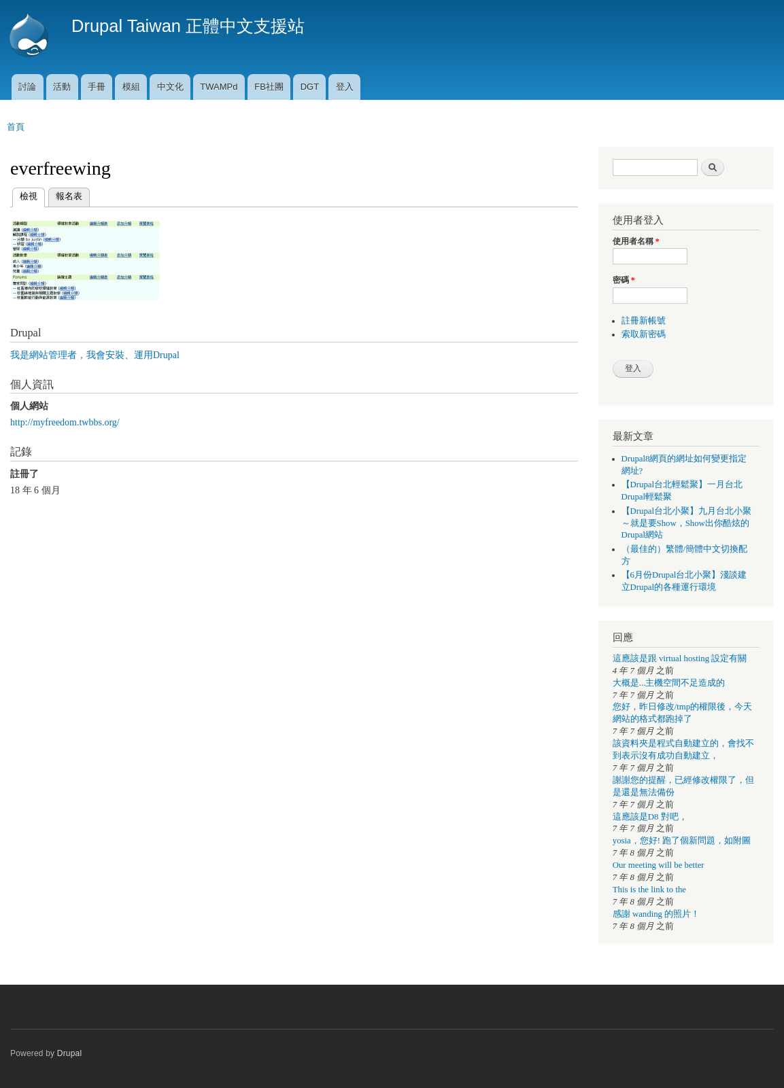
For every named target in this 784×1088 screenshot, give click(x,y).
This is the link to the (649, 889)
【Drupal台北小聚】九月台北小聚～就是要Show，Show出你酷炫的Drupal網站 (686, 523)
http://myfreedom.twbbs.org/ (65, 422)
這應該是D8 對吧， (650, 817)
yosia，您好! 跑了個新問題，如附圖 (682, 840)
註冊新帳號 (643, 321)
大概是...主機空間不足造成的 (669, 683)
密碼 (624, 280)
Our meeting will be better (658, 865)
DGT (310, 87)
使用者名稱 (636, 241)
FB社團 (269, 87)
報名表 (69, 196)
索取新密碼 (643, 334)
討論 (27, 87)
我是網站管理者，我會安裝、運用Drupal (95, 355)
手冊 (96, 87)
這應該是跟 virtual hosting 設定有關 (680, 658)
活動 (62, 87)
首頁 (15, 127)
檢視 (28, 194)
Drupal (69, 1053)
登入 (345, 87)
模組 (131, 87)
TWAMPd (218, 87)
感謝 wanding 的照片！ (656, 914)
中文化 (170, 87)
